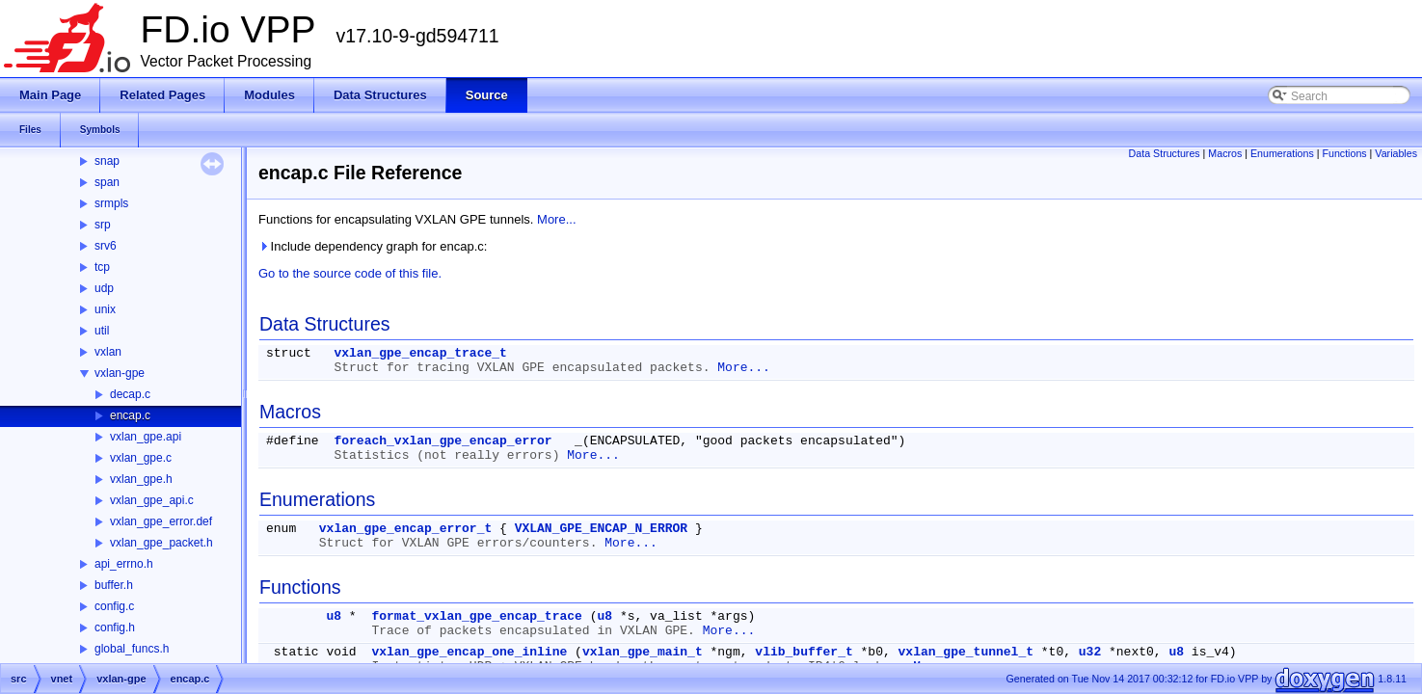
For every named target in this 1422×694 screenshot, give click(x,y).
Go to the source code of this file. (350, 273)
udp (104, 288)
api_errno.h (123, 564)
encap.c (130, 415)
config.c (114, 606)
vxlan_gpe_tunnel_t (966, 652)
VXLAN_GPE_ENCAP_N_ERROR (601, 528)
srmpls (111, 203)
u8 (333, 616)
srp (102, 224)
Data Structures (1164, 153)
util (101, 330)
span (107, 182)
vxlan (107, 352)
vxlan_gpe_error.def (161, 521)
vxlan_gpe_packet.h (161, 542)
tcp (102, 267)
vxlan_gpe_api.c (152, 500)
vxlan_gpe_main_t (642, 652)
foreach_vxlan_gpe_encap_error (442, 441)
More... (556, 219)
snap (107, 161)
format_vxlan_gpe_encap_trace (476, 616)
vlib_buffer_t (803, 652)
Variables (1396, 153)
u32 (1090, 652)
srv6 (105, 246)
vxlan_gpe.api (145, 436)
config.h (114, 627)
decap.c (130, 394)
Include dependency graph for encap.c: (372, 246)
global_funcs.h (131, 648)
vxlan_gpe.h (141, 479)
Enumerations (1282, 153)
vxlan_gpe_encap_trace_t (420, 353)
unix (105, 309)
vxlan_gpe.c (141, 458)
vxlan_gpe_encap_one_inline (469, 652)
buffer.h (113, 585)
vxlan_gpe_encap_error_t (405, 528)
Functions (1344, 153)
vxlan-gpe (119, 373)
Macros (1225, 153)
